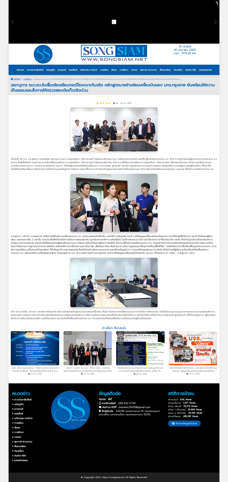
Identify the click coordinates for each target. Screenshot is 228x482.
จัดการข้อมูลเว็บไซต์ (184, 423)
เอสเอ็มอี (17, 413)
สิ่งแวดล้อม (19, 446)
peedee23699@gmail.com (134, 407)
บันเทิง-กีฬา (19, 455)
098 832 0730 (127, 403)
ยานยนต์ (17, 409)
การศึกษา (27, 79)
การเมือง (17, 423)
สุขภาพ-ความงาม (22, 441)
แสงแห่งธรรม (20, 460)
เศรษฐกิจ (18, 404)
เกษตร (16, 437)
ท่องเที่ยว (18, 451)
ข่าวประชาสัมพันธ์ (21, 399)
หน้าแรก (16, 79)
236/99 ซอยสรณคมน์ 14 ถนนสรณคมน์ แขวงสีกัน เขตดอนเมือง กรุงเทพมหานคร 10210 (129, 412)
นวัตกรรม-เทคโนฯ (22, 418)
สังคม (16, 427)
